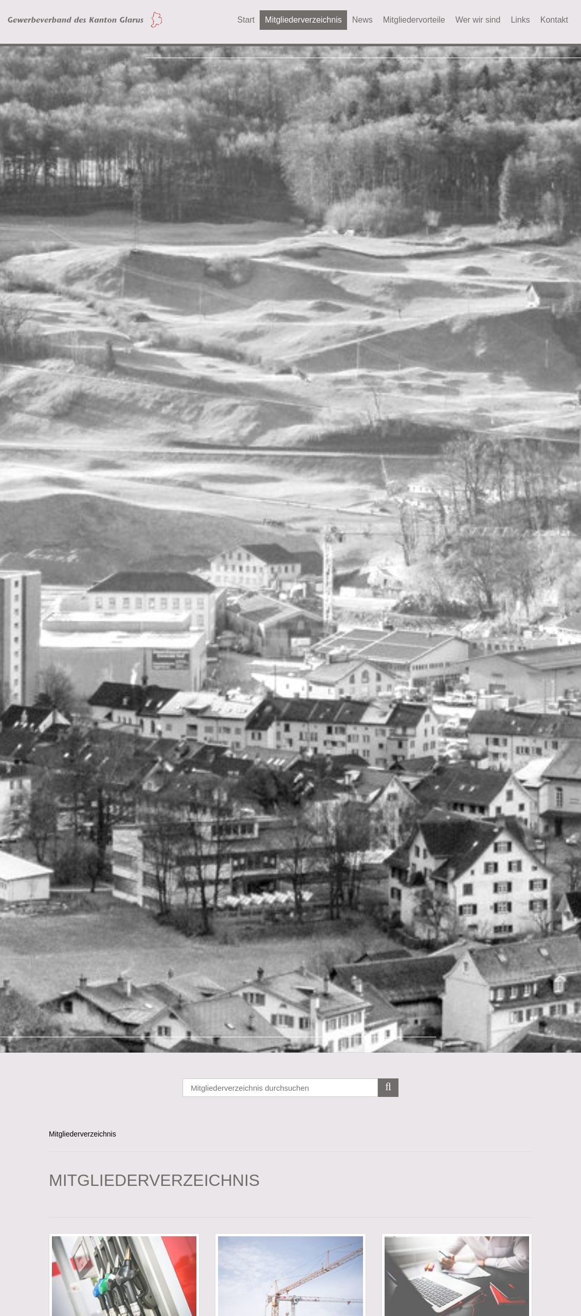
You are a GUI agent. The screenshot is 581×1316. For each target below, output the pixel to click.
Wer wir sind (478, 19)
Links (520, 19)
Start (246, 19)
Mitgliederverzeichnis (303, 19)
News (362, 19)
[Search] (290, 1087)
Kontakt (554, 19)
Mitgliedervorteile (414, 19)
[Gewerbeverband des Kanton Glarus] (85, 19)
